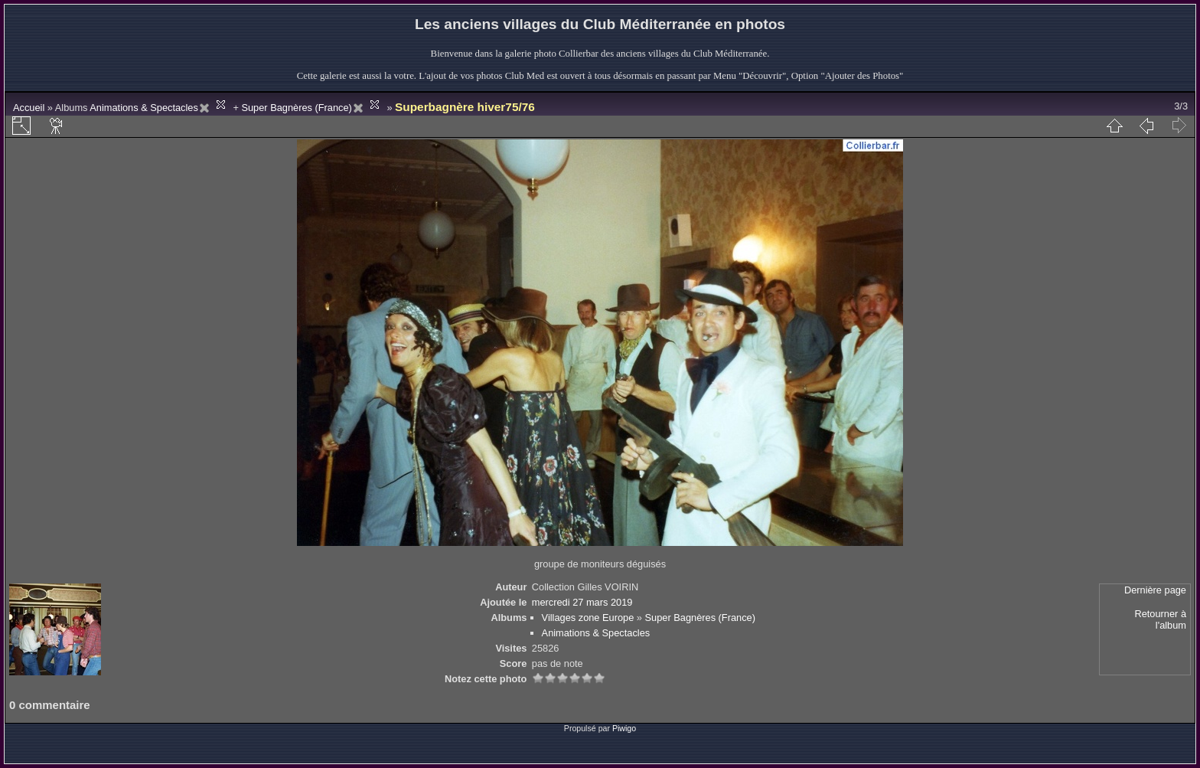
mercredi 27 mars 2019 (582, 602)
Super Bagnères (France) (296, 107)
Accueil (28, 107)
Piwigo (624, 728)
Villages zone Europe (588, 617)
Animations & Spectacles (144, 107)
